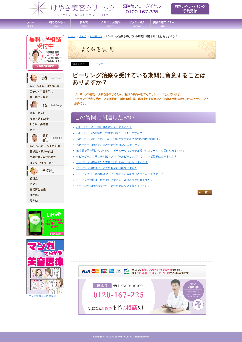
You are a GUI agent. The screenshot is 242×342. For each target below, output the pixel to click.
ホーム (30, 24)
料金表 (84, 24)
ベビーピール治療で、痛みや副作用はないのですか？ (108, 144)
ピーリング (96, 36)
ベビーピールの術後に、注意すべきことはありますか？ (109, 133)
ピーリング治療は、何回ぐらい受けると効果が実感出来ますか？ (114, 180)
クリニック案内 (110, 24)
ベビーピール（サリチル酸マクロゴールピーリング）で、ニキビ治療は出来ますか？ (126, 156)
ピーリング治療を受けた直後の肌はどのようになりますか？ (112, 162)
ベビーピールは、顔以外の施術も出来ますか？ (104, 127)
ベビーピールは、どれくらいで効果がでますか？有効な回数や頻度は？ (118, 139)
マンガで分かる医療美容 (42, 296)
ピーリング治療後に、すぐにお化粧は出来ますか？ (106, 168)
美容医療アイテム (163, 24)
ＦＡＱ (82, 36)
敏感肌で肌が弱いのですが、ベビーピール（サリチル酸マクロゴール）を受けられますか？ (130, 150)
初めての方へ (57, 24)
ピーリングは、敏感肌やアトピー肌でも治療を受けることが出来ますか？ (120, 174)
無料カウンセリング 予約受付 (190, 9)
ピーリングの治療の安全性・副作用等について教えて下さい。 (113, 185)
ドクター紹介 (137, 24)
